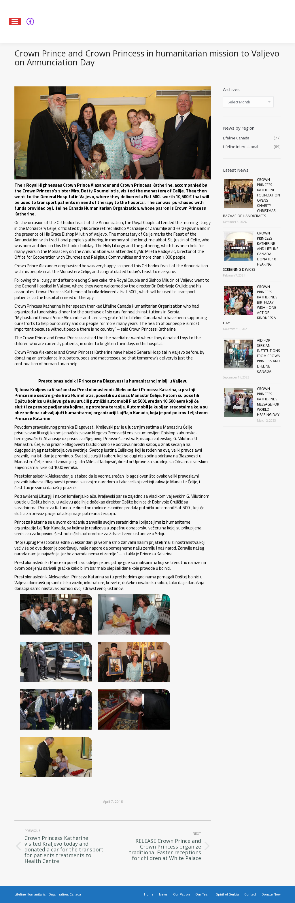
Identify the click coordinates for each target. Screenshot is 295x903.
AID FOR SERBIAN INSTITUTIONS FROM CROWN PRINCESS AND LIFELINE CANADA (268, 356)
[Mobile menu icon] (15, 21)
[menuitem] (149, 894)
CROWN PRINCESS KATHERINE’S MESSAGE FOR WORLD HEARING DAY (268, 401)
